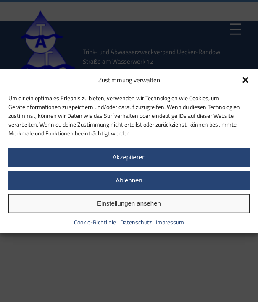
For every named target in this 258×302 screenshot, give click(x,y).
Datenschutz (136, 221)
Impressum (170, 221)
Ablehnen (129, 180)
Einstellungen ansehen (129, 203)
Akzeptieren (128, 157)
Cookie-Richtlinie (95, 221)
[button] (245, 80)
